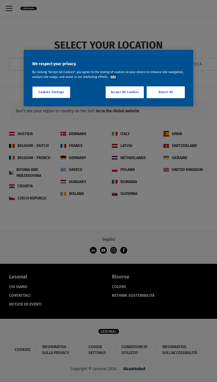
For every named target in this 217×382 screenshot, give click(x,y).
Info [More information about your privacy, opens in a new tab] (113, 77)
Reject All (166, 92)
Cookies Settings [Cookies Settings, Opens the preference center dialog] (51, 92)
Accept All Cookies (125, 92)
